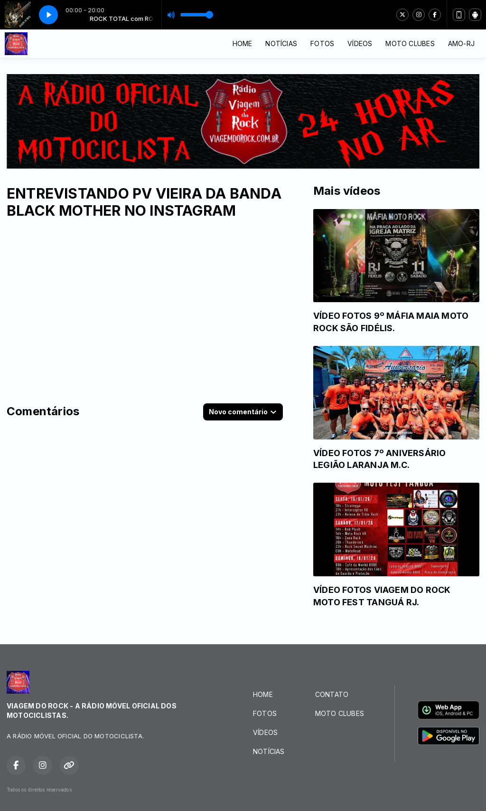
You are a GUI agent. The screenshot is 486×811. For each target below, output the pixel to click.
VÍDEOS (359, 43)
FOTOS (322, 43)
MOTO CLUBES (409, 43)
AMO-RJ (461, 43)
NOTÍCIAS (281, 43)
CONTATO (331, 694)
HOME (242, 43)
